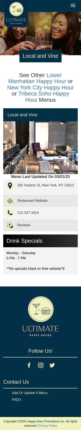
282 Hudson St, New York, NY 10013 (45, 185)
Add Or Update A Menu (30, 393)
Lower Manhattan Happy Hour (37, 78)
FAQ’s (16, 399)
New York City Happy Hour (40, 87)
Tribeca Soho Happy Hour (43, 96)
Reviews (23, 225)
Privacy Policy (47, 425)
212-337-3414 (28, 213)
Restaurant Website (32, 200)
